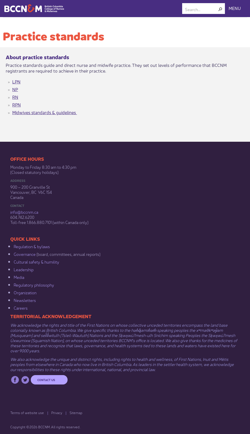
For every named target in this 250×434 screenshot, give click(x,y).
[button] (220, 9)
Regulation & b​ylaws (32, 246)
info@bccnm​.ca (24, 212)
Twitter (25, 379)
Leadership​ (24, 269)
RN (15, 96)
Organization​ (25, 292)
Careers (21, 308)
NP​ (15, 89)
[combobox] (201, 9)
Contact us (46, 379)
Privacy (56, 412)
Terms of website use (27, 412)
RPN (16, 104)
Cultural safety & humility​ (36, 261)
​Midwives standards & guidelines (44, 112)
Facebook (15, 379)
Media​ (19, 277)
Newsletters (25, 300)
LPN (16, 81)
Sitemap (76, 412)
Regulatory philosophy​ (34, 284)
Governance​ (25, 254)
